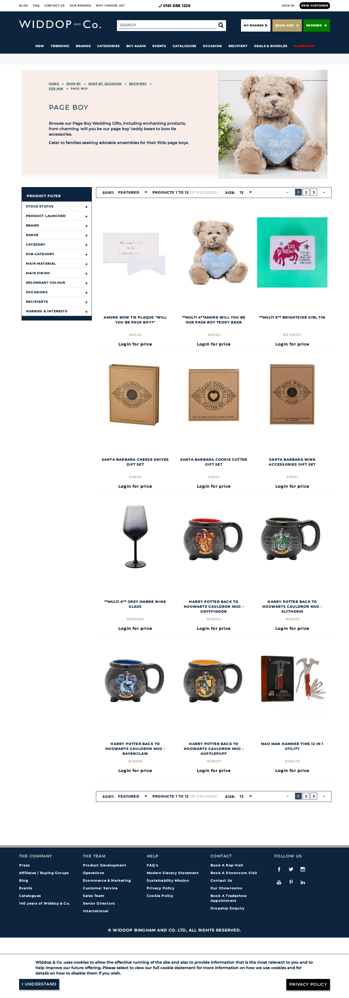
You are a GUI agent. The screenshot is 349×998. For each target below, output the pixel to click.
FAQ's (152, 865)
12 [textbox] (241, 192)
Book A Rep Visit (226, 865)
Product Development (104, 865)
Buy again (136, 46)
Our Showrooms (226, 888)
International (96, 911)
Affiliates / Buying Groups (44, 873)
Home (54, 84)
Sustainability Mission (168, 880)
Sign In (288, 5)
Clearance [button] (303, 46)
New (39, 46)
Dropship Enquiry (227, 908)
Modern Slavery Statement (173, 873)
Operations (93, 873)
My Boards (253, 25)
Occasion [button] (212, 46)
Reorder (316, 25)
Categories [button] (108, 46)
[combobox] (130, 192)
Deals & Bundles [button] (270, 46)
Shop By (73, 84)
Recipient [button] (238, 46)
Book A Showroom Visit (233, 873)
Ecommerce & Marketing (107, 880)
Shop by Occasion (105, 84)
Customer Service (100, 888)
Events (159, 46)
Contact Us (54, 5)
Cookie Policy (160, 896)
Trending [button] (60, 46)
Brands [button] (83, 46)
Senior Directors (99, 903)
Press (24, 865)
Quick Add (287, 25)
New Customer (314, 5)
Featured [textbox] (128, 192)
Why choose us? (110, 5)
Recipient (138, 84)
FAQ (36, 5)
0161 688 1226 (175, 5)
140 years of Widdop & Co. (44, 903)
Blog (23, 5)
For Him (56, 88)
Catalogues (184, 46)
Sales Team (93, 896)
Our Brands (80, 5)
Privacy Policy (160, 888)
